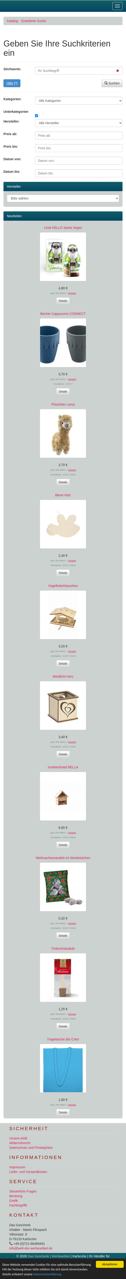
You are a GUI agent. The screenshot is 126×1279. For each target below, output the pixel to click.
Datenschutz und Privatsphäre (31, 1147)
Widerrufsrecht (19, 1143)
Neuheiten (14, 216)
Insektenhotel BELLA (63, 767)
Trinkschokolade (63, 948)
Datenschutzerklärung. (47, 1274)
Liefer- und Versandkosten (28, 1172)
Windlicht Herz (63, 676)
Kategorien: (12, 99)
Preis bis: (10, 146)
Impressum (17, 1167)
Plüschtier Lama (63, 404)
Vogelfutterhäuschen (63, 586)
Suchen (112, 83)
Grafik (13, 1200)
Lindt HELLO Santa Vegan (63, 228)
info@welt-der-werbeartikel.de (30, 1248)
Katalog (12, 21)
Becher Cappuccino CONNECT (62, 314)
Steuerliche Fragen (23, 1191)
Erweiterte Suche (33, 21)
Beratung (15, 1196)
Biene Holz (63, 495)
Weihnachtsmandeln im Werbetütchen (63, 858)
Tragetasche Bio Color (63, 1039)
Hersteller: (11, 121)
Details (63, 301)
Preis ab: (10, 134)
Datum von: (12, 159)
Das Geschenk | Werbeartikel (49, 1256)
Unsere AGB (18, 1138)
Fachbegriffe (18, 1205)
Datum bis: (11, 171)
